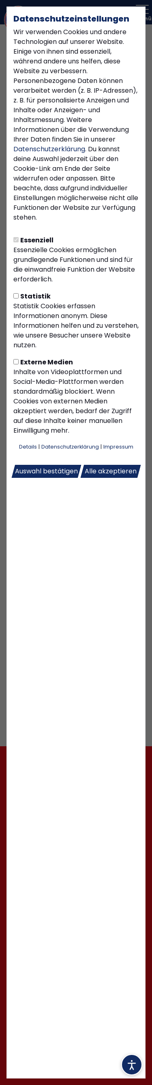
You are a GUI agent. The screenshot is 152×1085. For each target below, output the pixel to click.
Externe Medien (43, 362)
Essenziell (33, 240)
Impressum (118, 446)
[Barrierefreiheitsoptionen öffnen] (131, 1064)
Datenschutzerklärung (49, 149)
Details (28, 446)
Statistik (32, 296)
